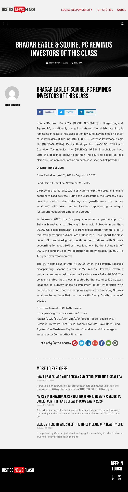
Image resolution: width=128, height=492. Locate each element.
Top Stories (104, 9)
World (121, 9)
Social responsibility (76, 9)
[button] (5, 24)
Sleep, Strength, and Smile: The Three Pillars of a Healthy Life (80, 424)
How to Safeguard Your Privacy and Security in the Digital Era (79, 377)
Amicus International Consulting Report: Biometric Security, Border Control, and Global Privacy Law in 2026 (79, 399)
